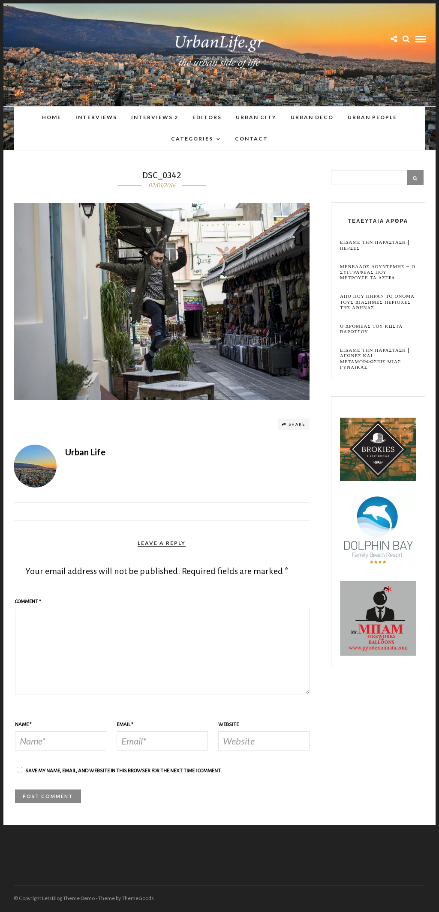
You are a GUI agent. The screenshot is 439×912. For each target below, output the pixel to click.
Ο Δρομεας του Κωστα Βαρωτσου (371, 329)
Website (228, 725)
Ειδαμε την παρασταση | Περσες (374, 245)
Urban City (256, 117)
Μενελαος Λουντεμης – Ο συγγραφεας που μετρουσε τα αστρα (377, 272)
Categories (192, 138)
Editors (207, 117)
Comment (28, 602)
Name (23, 725)
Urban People (372, 117)
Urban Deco (312, 117)
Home (51, 117)
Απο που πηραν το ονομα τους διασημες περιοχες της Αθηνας (377, 302)
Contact (251, 138)
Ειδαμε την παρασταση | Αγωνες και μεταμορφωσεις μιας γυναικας (374, 359)
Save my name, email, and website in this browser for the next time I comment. (123, 771)
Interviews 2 (154, 117)
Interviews (96, 117)
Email (125, 725)
